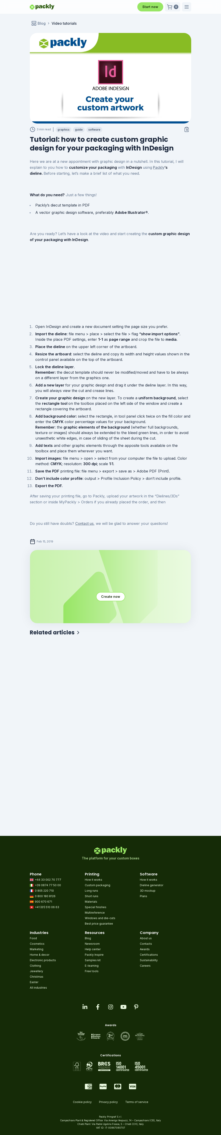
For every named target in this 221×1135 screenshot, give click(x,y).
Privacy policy (108, 1102)
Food (33, 938)
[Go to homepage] (42, 7)
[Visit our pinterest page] (136, 1006)
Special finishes (95, 907)
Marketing (36, 949)
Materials (91, 901)
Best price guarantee (99, 923)
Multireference (95, 912)
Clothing (35, 965)
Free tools (92, 971)
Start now (150, 7)
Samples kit (93, 960)
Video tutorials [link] (64, 23)
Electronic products (43, 960)
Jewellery (36, 971)
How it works (93, 879)
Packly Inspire (94, 954)
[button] (172, 6)
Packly (158, 167)
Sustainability (149, 960)
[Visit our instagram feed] (110, 1006)
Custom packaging (97, 885)
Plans (143, 896)
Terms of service (136, 1102)
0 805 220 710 (42, 890)
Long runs (91, 890)
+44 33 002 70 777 (45, 879)
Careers (145, 965)
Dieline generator (151, 885)
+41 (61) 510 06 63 (44, 907)
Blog (88, 938)
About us (146, 938)
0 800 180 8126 (42, 896)
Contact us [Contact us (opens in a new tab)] (84, 523)
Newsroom (92, 943)
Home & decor (39, 954)
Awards (145, 949)
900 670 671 (41, 901)
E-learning (92, 965)
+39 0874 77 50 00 (45, 885)
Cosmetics (37, 943)
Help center (93, 949)
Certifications (149, 954)
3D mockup (147, 890)
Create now (110, 596)
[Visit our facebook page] (97, 1006)
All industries (38, 987)
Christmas (36, 976)
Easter (34, 982)
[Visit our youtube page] (123, 1006)
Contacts (146, 943)
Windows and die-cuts (100, 918)
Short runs (91, 896)
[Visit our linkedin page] (84, 1006)
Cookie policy (82, 1102)
